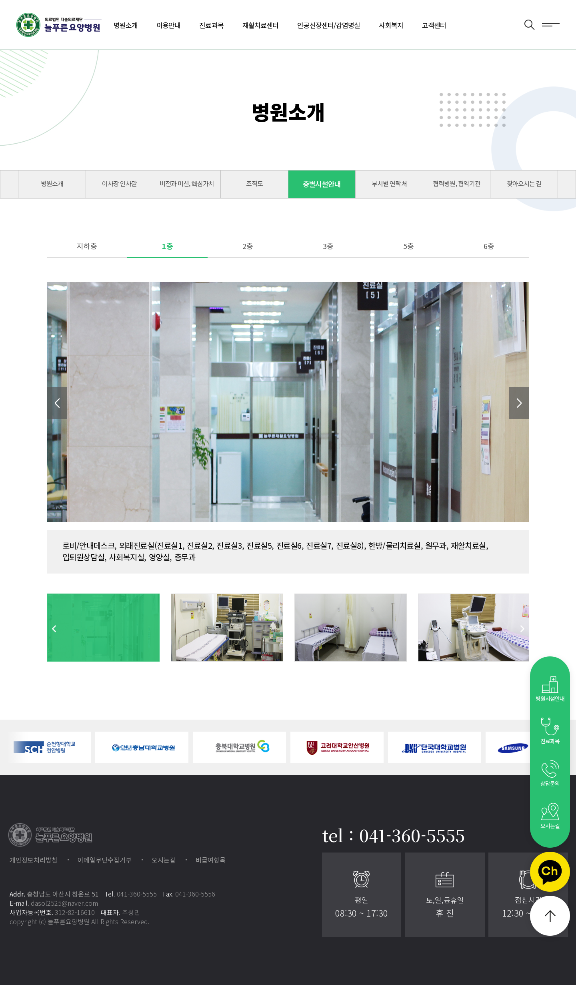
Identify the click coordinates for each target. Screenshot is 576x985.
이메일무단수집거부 (105, 860)
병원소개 (126, 25)
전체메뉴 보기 (551, 24)
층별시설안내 (322, 184)
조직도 (254, 183)
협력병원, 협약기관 (456, 183)
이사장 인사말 (119, 183)
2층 (247, 246)
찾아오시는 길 (524, 183)
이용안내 (168, 25)
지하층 (87, 246)
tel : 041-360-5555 (393, 835)
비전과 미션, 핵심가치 (187, 183)
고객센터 (434, 25)
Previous (57, 403)
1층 (167, 246)
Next (519, 403)
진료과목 (211, 25)
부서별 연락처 (389, 183)
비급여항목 (211, 860)
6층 (489, 246)
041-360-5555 (137, 894)
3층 (328, 246)
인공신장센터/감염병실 (328, 25)
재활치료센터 (260, 25)
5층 (408, 246)
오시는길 (164, 860)
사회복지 (391, 25)
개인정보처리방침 (34, 860)
